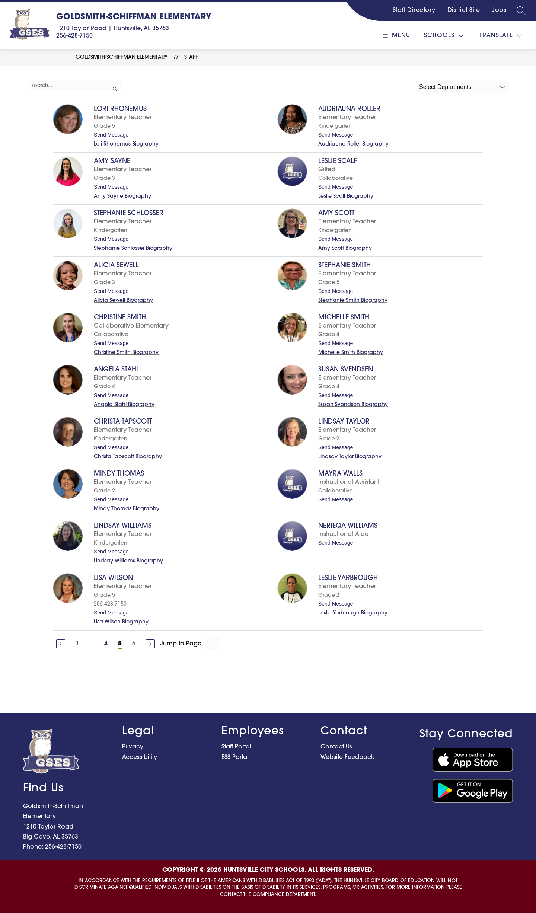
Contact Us (336, 747)
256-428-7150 (74, 36)
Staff (191, 57)
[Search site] (521, 10)
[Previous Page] (60, 643)
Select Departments (445, 87)
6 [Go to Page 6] (133, 644)
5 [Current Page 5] (120, 644)
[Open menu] (395, 36)
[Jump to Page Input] (212, 643)
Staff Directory (414, 10)
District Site (463, 10)
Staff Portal (236, 747)
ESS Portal (235, 757)
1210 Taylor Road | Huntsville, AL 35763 (112, 29)
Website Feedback (347, 757)
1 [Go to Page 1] (77, 644)
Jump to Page (180, 644)
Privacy (132, 747)
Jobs (499, 10)
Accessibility (139, 757)
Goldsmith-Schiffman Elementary (122, 57)
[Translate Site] (501, 36)
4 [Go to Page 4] (106, 644)
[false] (75, 85)
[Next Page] (150, 643)
